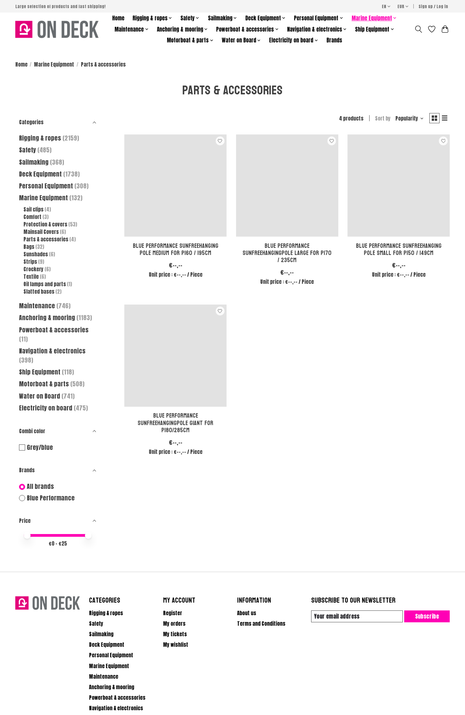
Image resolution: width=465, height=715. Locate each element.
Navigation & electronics (52, 350)
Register (172, 613)
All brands (40, 486)
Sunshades (35, 254)
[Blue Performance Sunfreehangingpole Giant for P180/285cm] (175, 357)
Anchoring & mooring (47, 317)
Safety (27, 149)
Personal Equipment (46, 185)
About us (246, 613)
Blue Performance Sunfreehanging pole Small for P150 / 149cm (399, 251)
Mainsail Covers (41, 232)
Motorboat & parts (44, 383)
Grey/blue (40, 447)
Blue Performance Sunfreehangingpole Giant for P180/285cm (175, 424)
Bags (28, 247)
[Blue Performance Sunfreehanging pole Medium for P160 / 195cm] (175, 187)
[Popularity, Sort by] (406, 119)
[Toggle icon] (419, 29)
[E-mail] (356, 616)
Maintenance (37, 305)
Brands (334, 40)
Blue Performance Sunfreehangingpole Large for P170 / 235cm (287, 254)
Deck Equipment (40, 174)
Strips (30, 261)
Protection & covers (45, 224)
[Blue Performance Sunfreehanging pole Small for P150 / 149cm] (398, 187)
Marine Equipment (54, 64)
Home (118, 18)
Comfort (32, 217)
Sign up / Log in (433, 6)
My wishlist (175, 644)
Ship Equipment (40, 372)
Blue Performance (51, 498)
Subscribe (426, 616)
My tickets (175, 634)
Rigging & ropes (40, 138)
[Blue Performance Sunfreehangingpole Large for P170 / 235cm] (287, 187)
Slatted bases (38, 291)
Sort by (380, 119)
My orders (174, 623)
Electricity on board (46, 407)
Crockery (33, 269)
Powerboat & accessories (54, 329)
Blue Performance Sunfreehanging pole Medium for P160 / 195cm (175, 251)
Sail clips (33, 209)
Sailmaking (34, 162)
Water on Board (40, 396)
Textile (31, 276)
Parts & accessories (45, 239)
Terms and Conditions (261, 623)
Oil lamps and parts (44, 284)
